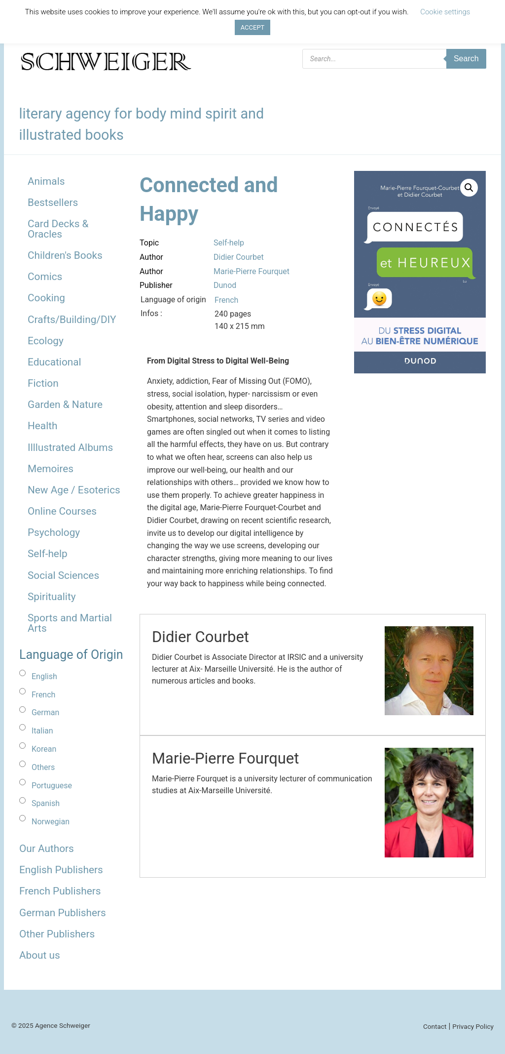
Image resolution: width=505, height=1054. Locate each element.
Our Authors (46, 848)
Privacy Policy (473, 1026)
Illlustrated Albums (70, 447)
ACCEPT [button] (253, 27)
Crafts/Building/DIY (72, 319)
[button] (469, 188)
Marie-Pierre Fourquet (251, 271)
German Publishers (62, 913)
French (43, 694)
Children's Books (65, 255)
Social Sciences (63, 575)
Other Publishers (57, 934)
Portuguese (52, 785)
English (44, 676)
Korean (44, 749)
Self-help (48, 554)
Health (43, 426)
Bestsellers (53, 202)
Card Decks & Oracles (58, 229)
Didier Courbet (239, 257)
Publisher (156, 285)
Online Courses (62, 511)
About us (39, 955)
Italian (42, 730)
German (45, 712)
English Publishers (61, 870)
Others (43, 767)
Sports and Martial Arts (70, 623)
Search (466, 58)
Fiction (43, 383)
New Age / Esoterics (74, 490)
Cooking (46, 298)
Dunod (225, 285)
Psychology (54, 532)
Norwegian (51, 821)
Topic (149, 242)
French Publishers (60, 891)
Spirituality (52, 597)
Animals (46, 181)
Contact (435, 1026)
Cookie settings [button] (445, 11)
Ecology (46, 341)
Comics (45, 277)
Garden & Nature (65, 404)
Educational (54, 362)
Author (151, 257)
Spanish (46, 803)
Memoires (50, 469)
